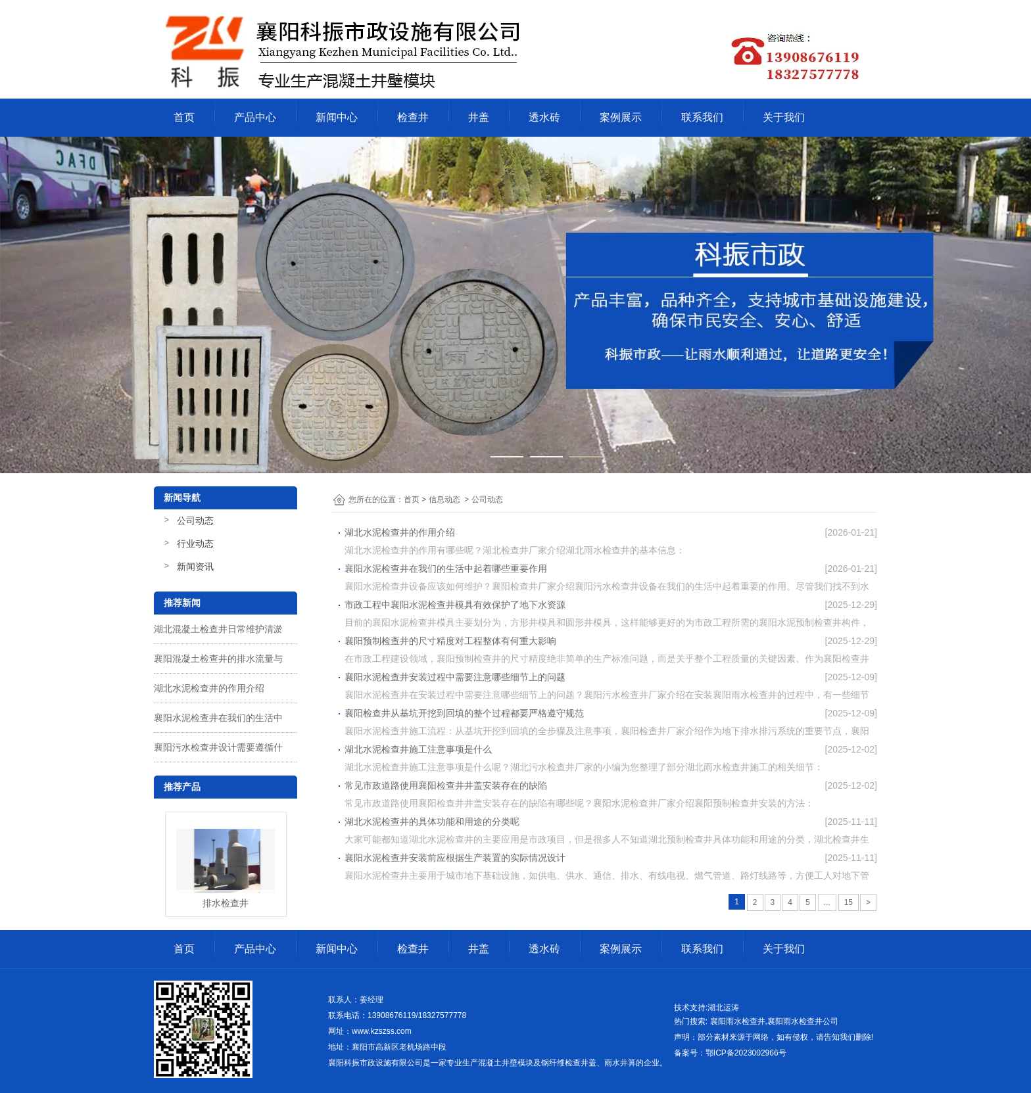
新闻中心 (337, 117)
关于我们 (784, 117)
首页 (184, 117)
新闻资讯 (195, 566)
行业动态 (195, 543)
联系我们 (702, 117)
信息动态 (444, 499)
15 (848, 902)
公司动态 (195, 520)
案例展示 (621, 117)
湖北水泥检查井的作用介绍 (209, 688)
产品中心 (255, 117)
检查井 (413, 117)
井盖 (478, 117)
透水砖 (544, 117)
